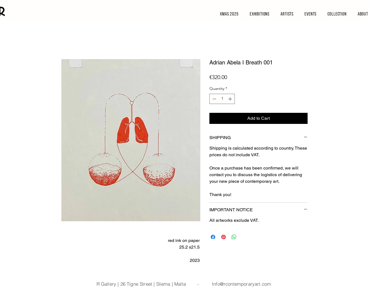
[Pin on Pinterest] (223, 237)
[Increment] (230, 99)
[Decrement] (213, 99)
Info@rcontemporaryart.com (241, 284)
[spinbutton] (222, 99)
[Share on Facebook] (213, 237)
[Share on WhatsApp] (234, 237)
